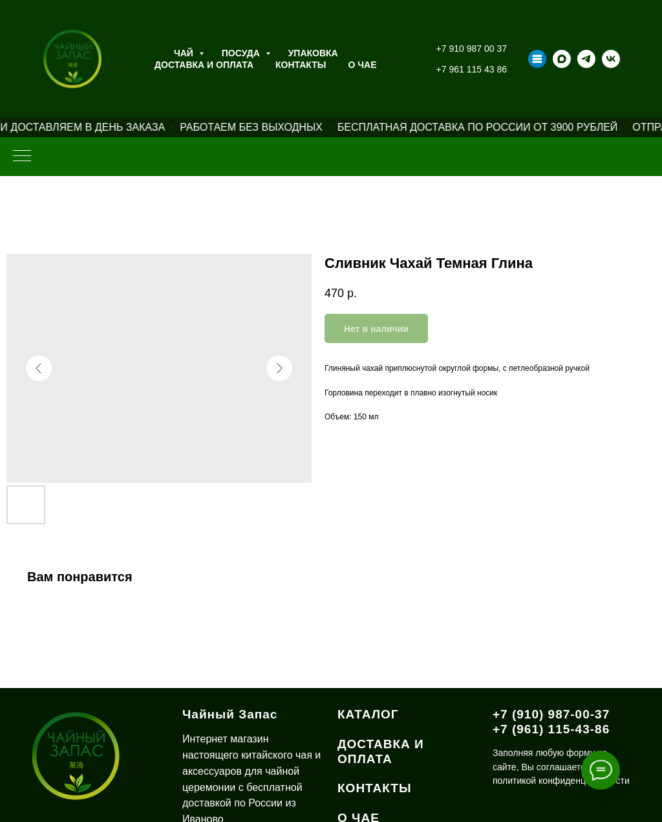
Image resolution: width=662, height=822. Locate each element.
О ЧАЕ (362, 65)
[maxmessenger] (562, 59)
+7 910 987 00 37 (471, 48)
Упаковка (313, 53)
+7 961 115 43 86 (471, 69)
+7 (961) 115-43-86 (551, 729)
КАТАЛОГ (368, 714)
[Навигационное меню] (22, 156)
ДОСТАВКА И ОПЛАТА (380, 751)
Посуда (242, 53)
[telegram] (586, 59)
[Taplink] (537, 59)
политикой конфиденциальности (561, 780)
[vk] (611, 59)
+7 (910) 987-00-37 (551, 714)
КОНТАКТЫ (374, 788)
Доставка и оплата (204, 65)
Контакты (300, 65)
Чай (185, 53)
